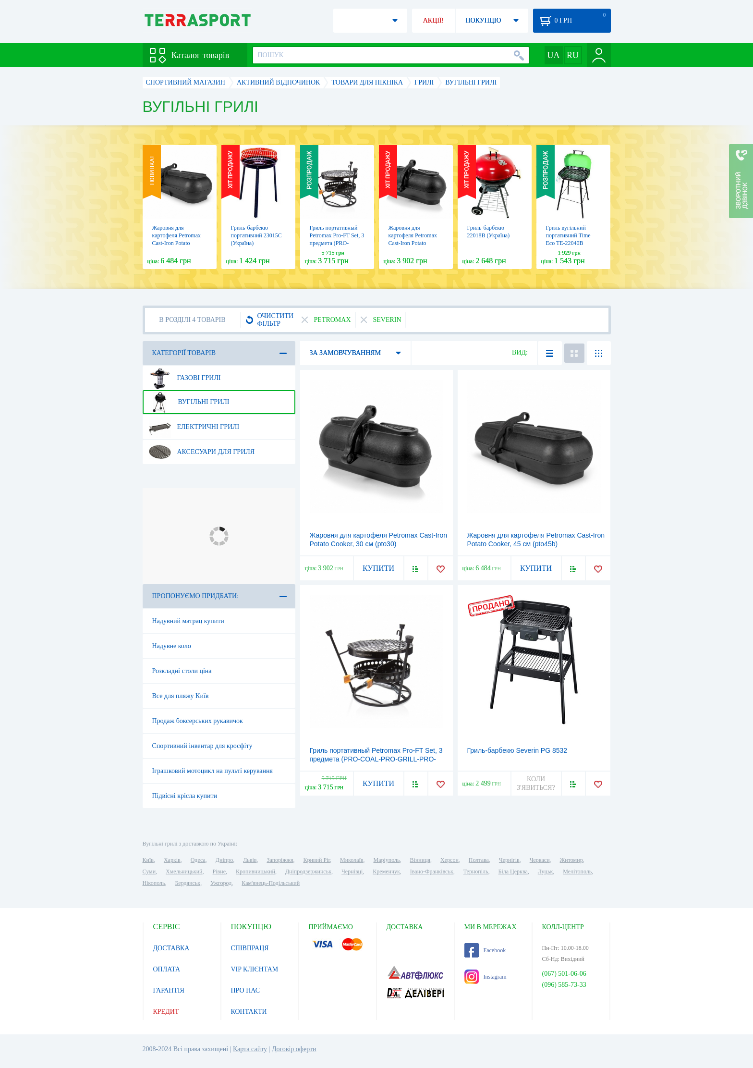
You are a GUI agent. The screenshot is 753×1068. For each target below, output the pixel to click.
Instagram (485, 977)
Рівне (219, 871)
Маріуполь (387, 860)
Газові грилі (185, 378)
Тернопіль (475, 871)
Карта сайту (250, 1049)
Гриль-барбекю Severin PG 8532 (517, 750)
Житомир (571, 860)
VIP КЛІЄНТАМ (255, 969)
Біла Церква (513, 871)
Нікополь (154, 883)
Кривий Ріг (317, 860)
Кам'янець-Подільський (271, 883)
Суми (149, 871)
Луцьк (545, 871)
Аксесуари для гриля (202, 452)
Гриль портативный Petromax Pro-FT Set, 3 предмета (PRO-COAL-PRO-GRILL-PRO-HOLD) (337, 243)
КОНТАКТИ (249, 1011)
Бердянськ (187, 883)
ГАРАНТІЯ (168, 990)
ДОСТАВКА (171, 948)
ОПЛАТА (167, 969)
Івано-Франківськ (431, 871)
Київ (148, 860)
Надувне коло (171, 646)
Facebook (485, 950)
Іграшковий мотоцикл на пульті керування (212, 770)
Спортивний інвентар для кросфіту (202, 745)
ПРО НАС (245, 990)
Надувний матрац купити (188, 621)
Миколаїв (351, 860)
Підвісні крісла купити (185, 795)
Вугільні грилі (189, 402)
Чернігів (509, 860)
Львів (249, 860)
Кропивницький (255, 871)
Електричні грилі (194, 427)
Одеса (198, 860)
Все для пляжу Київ (180, 696)
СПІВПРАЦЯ (250, 948)
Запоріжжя (280, 860)
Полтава (479, 860)
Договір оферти (294, 1049)
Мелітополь (577, 871)
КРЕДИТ (166, 1011)
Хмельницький (184, 871)
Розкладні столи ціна (182, 671)
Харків (172, 860)
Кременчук (386, 871)
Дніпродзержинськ (308, 871)
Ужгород (220, 883)
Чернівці (352, 871)
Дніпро (224, 860)
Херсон (449, 860)
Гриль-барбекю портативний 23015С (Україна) (256, 235)
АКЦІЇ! (433, 20)
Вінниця (420, 860)
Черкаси (540, 860)
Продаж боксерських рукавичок (197, 720)
